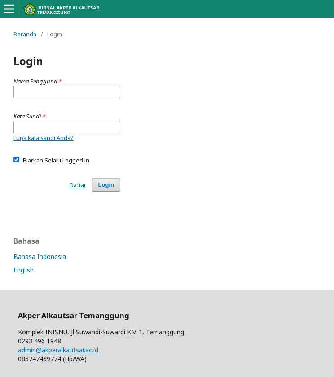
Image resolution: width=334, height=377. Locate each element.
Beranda (24, 34)
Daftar (78, 185)
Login (106, 184)
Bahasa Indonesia (39, 256)
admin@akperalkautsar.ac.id (58, 350)
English (23, 270)
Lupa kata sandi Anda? (43, 138)
